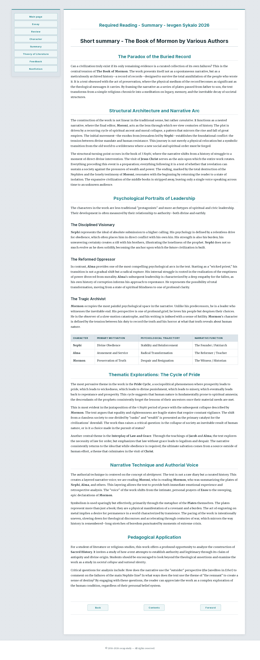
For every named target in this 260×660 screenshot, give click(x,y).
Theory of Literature (36, 54)
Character (35, 39)
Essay (35, 24)
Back (98, 607)
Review (35, 31)
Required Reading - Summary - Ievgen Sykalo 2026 (154, 25)
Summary (36, 46)
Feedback (36, 61)
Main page (35, 16)
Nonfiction (35, 68)
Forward (210, 607)
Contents (154, 607)
